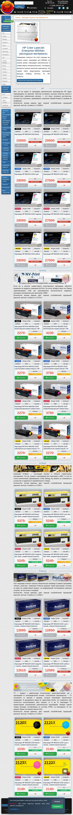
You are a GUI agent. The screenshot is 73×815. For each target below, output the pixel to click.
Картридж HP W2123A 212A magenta (28, 214)
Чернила (5, 140)
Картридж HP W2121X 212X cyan (55, 174)
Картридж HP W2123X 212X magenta (56, 214)
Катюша (4, 81)
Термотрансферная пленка (6, 129)
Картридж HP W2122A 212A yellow (27, 254)
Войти (33, 12)
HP (3, 33)
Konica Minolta (4, 62)
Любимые (66, 12)
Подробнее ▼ (14, 809)
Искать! (19, 6)
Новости (5, 184)
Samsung (5, 51)
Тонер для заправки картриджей (6, 89)
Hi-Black (4, 97)
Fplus (4, 84)
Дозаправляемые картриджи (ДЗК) (6, 135)
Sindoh (4, 75)
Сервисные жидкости (6, 166)
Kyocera (4, 42)
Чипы (4, 162)
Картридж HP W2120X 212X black (55, 134)
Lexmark (5, 48)
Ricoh (4, 66)
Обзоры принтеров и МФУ (5, 179)
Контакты (26, 12)
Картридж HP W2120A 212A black (27, 134)
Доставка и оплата (40, 12)
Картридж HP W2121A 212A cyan (27, 174)
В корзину (21, 338)
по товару (20, 8)
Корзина (57, 12)
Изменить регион (8, 21)
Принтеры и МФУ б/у (5, 171)
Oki (3, 57)
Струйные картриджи (5, 149)
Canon (4, 36)
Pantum (4, 72)
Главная (18, 12)
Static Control (4, 101)
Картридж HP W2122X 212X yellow (56, 254)
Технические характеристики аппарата (30, 80)
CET (3, 94)
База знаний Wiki (6, 191)
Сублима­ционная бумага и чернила (5, 156)
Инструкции (6, 187)
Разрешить (57, 806)
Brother (4, 39)
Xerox (4, 45)
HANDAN (5, 105)
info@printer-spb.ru (49, 12)
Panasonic (5, 54)
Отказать (57, 801)
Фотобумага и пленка (6, 144)
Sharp (4, 69)
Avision (4, 78)
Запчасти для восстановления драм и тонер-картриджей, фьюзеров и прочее (6, 117)
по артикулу (32, 8)
